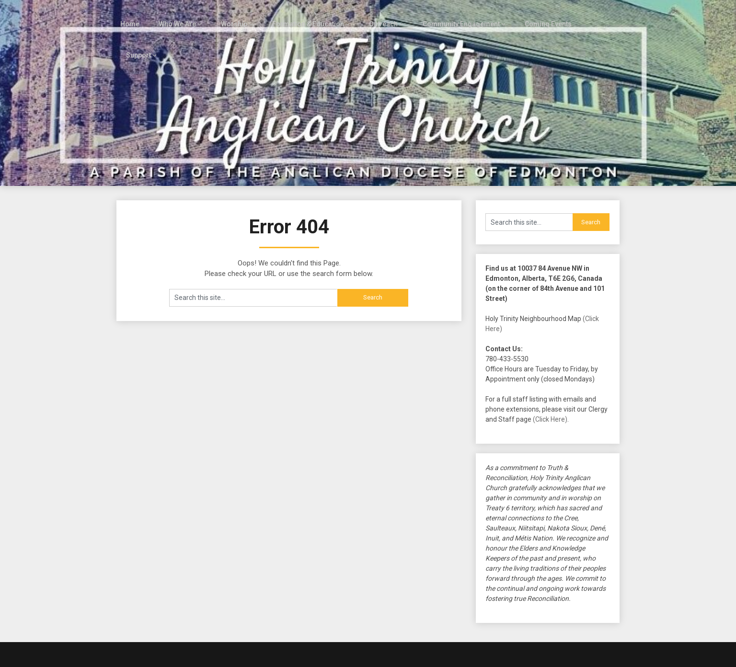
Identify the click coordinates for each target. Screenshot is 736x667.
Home (128, 15)
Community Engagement (452, 15)
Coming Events (538, 15)
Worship (230, 15)
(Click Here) (550, 380)
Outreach (375, 15)
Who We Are (174, 15)
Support (592, 15)
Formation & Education (301, 15)
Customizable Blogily (399, 657)
